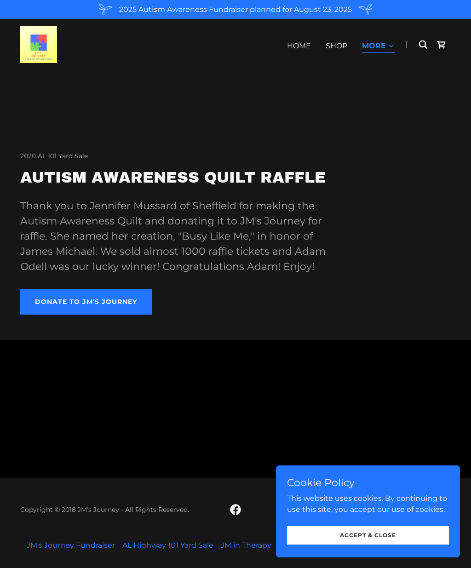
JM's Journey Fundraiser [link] (71, 545)
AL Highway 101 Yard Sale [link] (167, 545)
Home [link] (299, 45)
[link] (38, 44)
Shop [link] (336, 45)
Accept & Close (368, 535)
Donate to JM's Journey (86, 302)
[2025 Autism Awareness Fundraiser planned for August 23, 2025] (235, 9)
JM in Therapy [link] (246, 545)
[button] (378, 46)
